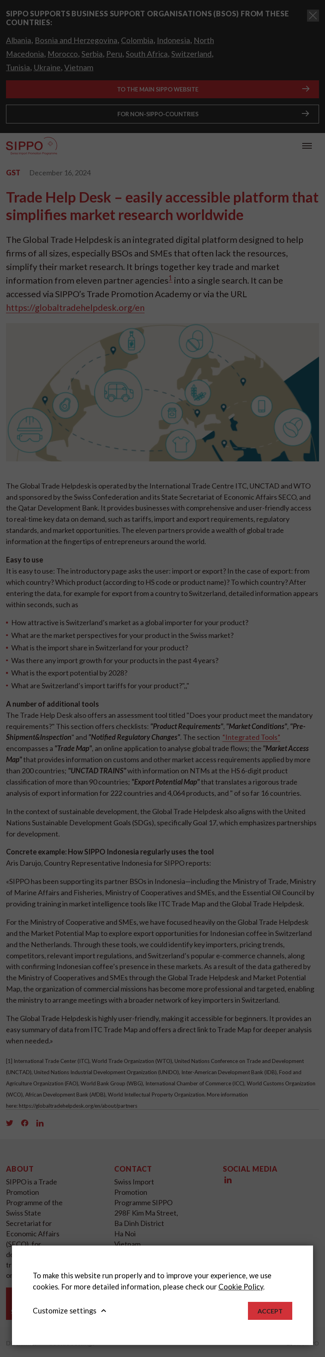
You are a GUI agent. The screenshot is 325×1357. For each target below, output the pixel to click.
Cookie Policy (240, 1286)
